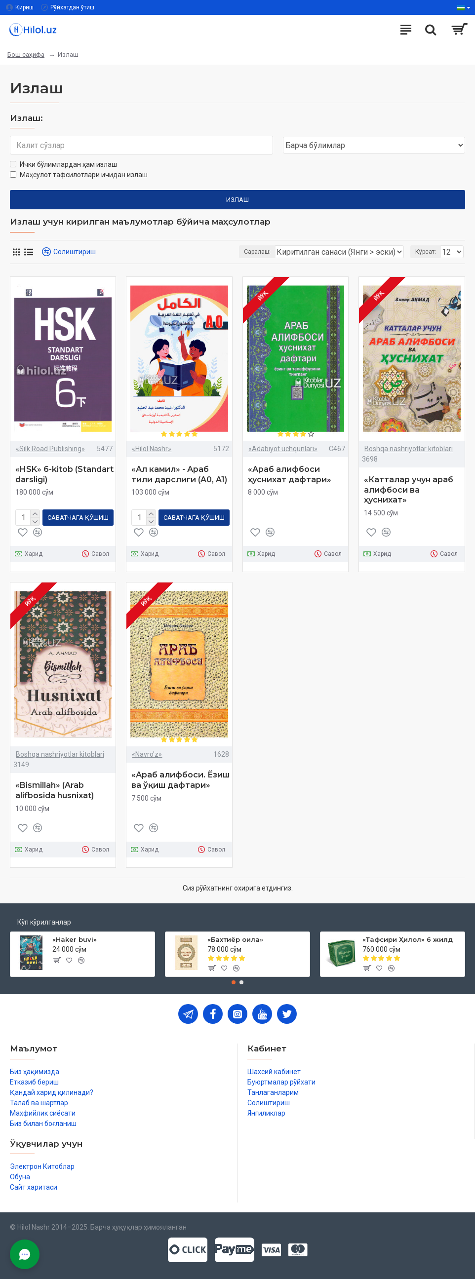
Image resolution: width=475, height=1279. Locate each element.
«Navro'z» (147, 754)
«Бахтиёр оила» (235, 939)
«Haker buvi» (74, 939)
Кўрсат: (425, 251)
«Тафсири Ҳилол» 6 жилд (407, 939)
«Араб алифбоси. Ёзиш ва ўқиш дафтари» (180, 780)
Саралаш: (257, 251)
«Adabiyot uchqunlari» (282, 449)
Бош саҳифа (25, 54)
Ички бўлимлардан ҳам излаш (63, 164)
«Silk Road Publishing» (50, 449)
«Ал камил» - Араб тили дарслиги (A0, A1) (179, 474)
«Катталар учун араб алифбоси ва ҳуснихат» (408, 490)
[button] (234, 982)
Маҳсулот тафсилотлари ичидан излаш (79, 175)
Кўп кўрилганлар (44, 922)
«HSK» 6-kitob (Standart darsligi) (64, 474)
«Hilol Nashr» (151, 449)
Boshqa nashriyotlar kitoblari (408, 449)
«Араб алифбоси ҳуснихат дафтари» (289, 474)
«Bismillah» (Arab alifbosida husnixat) (54, 790)
